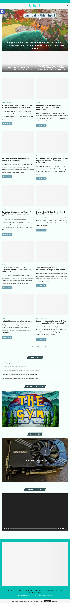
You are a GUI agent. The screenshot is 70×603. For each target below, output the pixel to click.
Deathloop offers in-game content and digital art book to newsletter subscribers (52, 160)
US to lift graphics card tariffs (10, 363)
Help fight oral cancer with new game (17, 321)
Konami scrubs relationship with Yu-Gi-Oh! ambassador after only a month (52, 322)
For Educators (49, 590)
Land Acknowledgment (35, 592)
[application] (35, 512)
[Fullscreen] (66, 529)
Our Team (18, 590)
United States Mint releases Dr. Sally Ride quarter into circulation (20, 371)
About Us (10, 590)
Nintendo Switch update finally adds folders (14, 367)
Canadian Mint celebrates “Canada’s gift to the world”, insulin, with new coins (16, 214)
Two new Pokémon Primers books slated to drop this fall (15, 160)
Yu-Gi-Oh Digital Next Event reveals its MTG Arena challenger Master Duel (17, 106)
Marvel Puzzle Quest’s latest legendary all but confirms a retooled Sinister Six (17, 270)
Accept (47, 601)
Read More (55, 601)
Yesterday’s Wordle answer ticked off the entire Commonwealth (20, 378)
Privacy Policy (28, 590)
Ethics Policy (38, 590)
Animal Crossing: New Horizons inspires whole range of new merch (50, 269)
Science (4, 209)
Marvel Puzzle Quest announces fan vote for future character (19, 374)
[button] (2, 11)
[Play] (4, 529)
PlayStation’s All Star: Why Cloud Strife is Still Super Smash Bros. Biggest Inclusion (51, 68)
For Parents (59, 590)
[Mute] (63, 529)
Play (10, 102)
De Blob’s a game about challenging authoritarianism (18, 69)
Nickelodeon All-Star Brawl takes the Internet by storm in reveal (51, 213)
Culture (4, 156)
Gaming (4, 102)
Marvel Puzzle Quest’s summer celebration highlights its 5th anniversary (48, 107)
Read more (7, 123)
